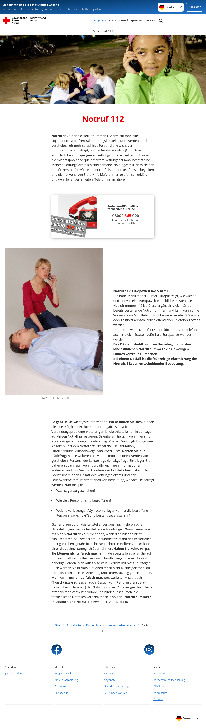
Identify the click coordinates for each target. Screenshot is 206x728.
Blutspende (61, 693)
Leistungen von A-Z (115, 693)
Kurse (112, 20)
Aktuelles (109, 673)
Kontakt (158, 699)
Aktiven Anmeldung (66, 680)
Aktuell (123, 20)
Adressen (159, 673)
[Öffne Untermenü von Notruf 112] (103, 31)
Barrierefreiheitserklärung (169, 680)
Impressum (160, 693)
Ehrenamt (61, 686)
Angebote (100, 20)
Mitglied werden (64, 673)
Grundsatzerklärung (116, 686)
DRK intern (160, 686)
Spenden (136, 20)
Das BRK (149, 20)
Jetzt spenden (13, 673)
